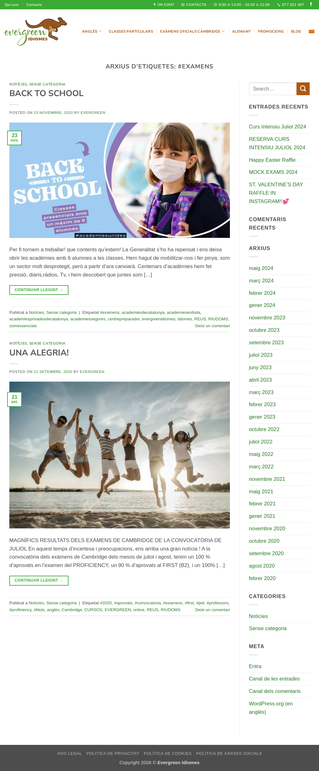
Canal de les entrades (274, 679)
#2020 (106, 603)
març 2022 (261, 467)
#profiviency (20, 609)
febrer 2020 (262, 578)
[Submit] (303, 88)
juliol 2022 (261, 442)
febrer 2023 (262, 404)
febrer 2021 (262, 504)
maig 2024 (261, 268)
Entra (255, 666)
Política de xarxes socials (229, 753)
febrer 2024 (262, 293)
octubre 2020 (264, 541)
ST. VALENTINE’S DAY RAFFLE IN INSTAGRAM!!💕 (276, 193)
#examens (109, 312)
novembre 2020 (267, 529)
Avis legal (69, 753)
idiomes (185, 319)
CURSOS (93, 609)
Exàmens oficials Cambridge (192, 31)
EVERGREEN (118, 609)
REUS (200, 319)
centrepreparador (124, 319)
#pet (200, 603)
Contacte (34, 4)
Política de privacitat (113, 753)
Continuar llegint (39, 290)
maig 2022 (261, 454)
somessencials (23, 325)
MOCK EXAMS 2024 (273, 172)
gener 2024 (262, 305)
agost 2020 (262, 566)
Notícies (18, 84)
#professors (217, 603)
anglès (53, 609)
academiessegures (88, 319)
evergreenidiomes (158, 319)
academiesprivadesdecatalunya (38, 319)
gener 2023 (262, 417)
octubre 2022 (264, 429)
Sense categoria (47, 84)
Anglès (92, 31)
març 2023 (261, 392)
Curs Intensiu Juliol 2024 (277, 127)
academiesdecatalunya (143, 312)
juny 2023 (260, 367)
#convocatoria (148, 603)
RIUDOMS (218, 319)
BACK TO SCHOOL (46, 93)
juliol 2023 (261, 355)
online (139, 609)
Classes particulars (131, 31)
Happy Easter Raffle (272, 160)
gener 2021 (262, 516)
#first (189, 603)
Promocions (270, 31)
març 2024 (261, 281)
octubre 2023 (264, 330)
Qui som (12, 4)
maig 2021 (261, 492)
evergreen (93, 112)
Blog (296, 31)
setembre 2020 (266, 553)
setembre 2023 (266, 343)
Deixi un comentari (212, 325)
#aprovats (123, 603)
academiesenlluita (184, 312)
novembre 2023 (267, 318)
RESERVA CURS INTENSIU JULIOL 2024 (277, 143)
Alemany (241, 31)
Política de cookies (168, 753)
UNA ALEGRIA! (39, 352)
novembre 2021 (267, 479)
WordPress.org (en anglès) (271, 708)
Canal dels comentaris (275, 691)
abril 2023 (260, 380)
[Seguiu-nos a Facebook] (311, 4)
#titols (39, 609)
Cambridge (72, 609)
